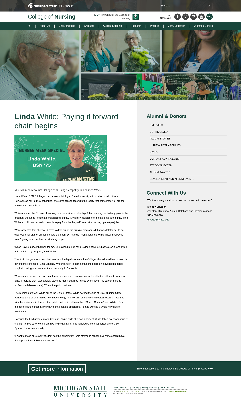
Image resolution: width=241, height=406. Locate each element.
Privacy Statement (149, 387)
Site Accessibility (167, 387)
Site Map (135, 387)
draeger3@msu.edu (158, 219)
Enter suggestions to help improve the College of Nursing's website (175, 368)
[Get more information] (57, 368)
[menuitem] (45, 26)
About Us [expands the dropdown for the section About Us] (45, 26)
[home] (30, 26)
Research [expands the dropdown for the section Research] (136, 26)
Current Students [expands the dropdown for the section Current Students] (112, 26)
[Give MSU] (209, 17)
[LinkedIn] (193, 17)
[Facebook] (177, 17)
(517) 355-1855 (124, 391)
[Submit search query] (209, 6)
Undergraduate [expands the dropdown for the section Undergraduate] (67, 26)
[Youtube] (201, 17)
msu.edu (137, 391)
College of (51, 17)
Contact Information (121, 387)
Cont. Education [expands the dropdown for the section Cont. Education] (176, 26)
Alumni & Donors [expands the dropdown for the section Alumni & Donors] (203, 26)
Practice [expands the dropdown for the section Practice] (154, 26)
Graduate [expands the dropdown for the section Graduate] (89, 26)
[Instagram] (185, 17)
